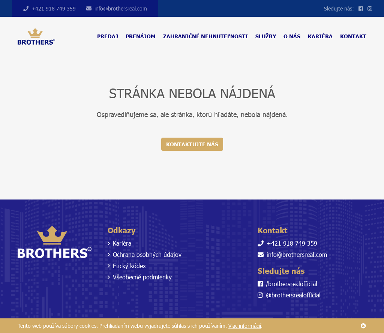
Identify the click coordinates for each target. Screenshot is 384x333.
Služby (265, 36)
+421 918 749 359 (49, 8)
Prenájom (141, 36)
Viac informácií (244, 325)
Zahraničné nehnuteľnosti (205, 36)
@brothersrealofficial (289, 294)
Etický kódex (127, 265)
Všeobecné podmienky (140, 276)
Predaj (107, 36)
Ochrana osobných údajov (145, 254)
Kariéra (320, 36)
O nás (292, 36)
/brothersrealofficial (287, 283)
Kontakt (353, 36)
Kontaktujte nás (192, 144)
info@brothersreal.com (116, 8)
